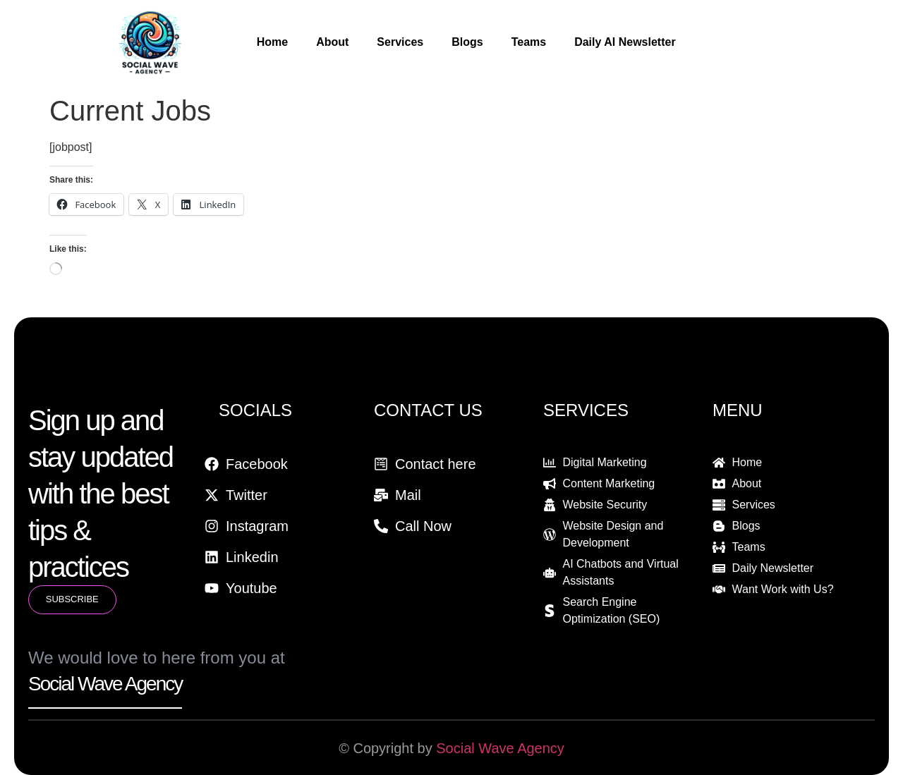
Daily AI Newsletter (624, 42)
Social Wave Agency (500, 748)
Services (400, 42)
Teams (529, 42)
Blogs (467, 42)
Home (272, 42)
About (332, 42)
